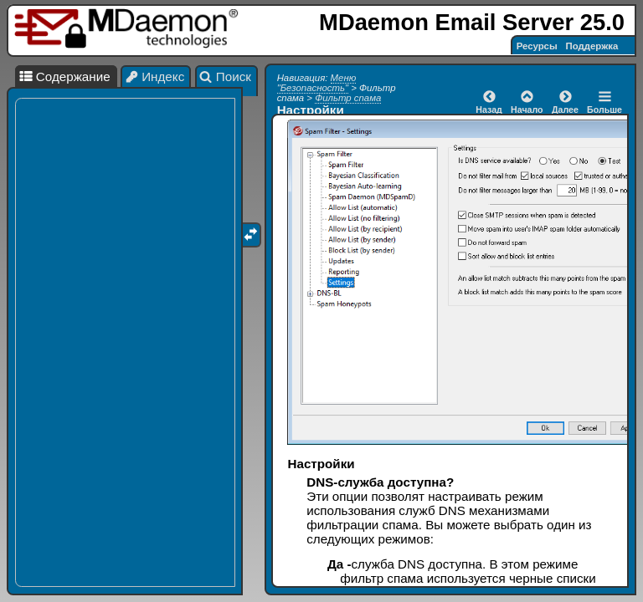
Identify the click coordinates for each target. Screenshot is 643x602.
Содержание (64, 76)
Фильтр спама (348, 98)
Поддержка (592, 46)
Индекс (155, 76)
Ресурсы (537, 46)
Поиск (225, 76)
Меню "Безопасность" (317, 83)
